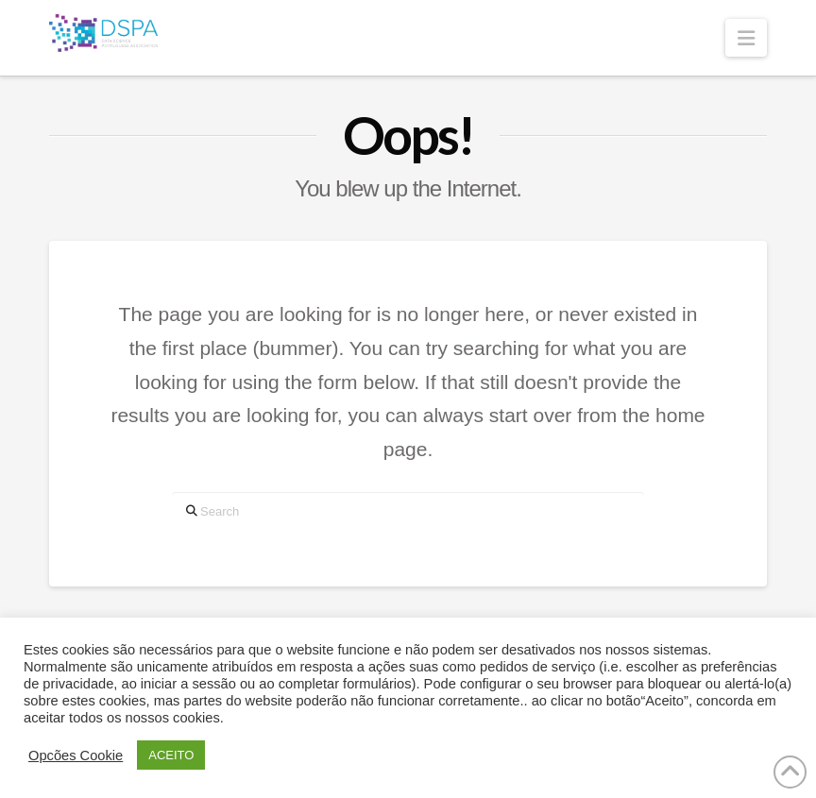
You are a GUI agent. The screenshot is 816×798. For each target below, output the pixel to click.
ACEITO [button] (171, 755)
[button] (746, 38)
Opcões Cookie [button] (75, 755)
